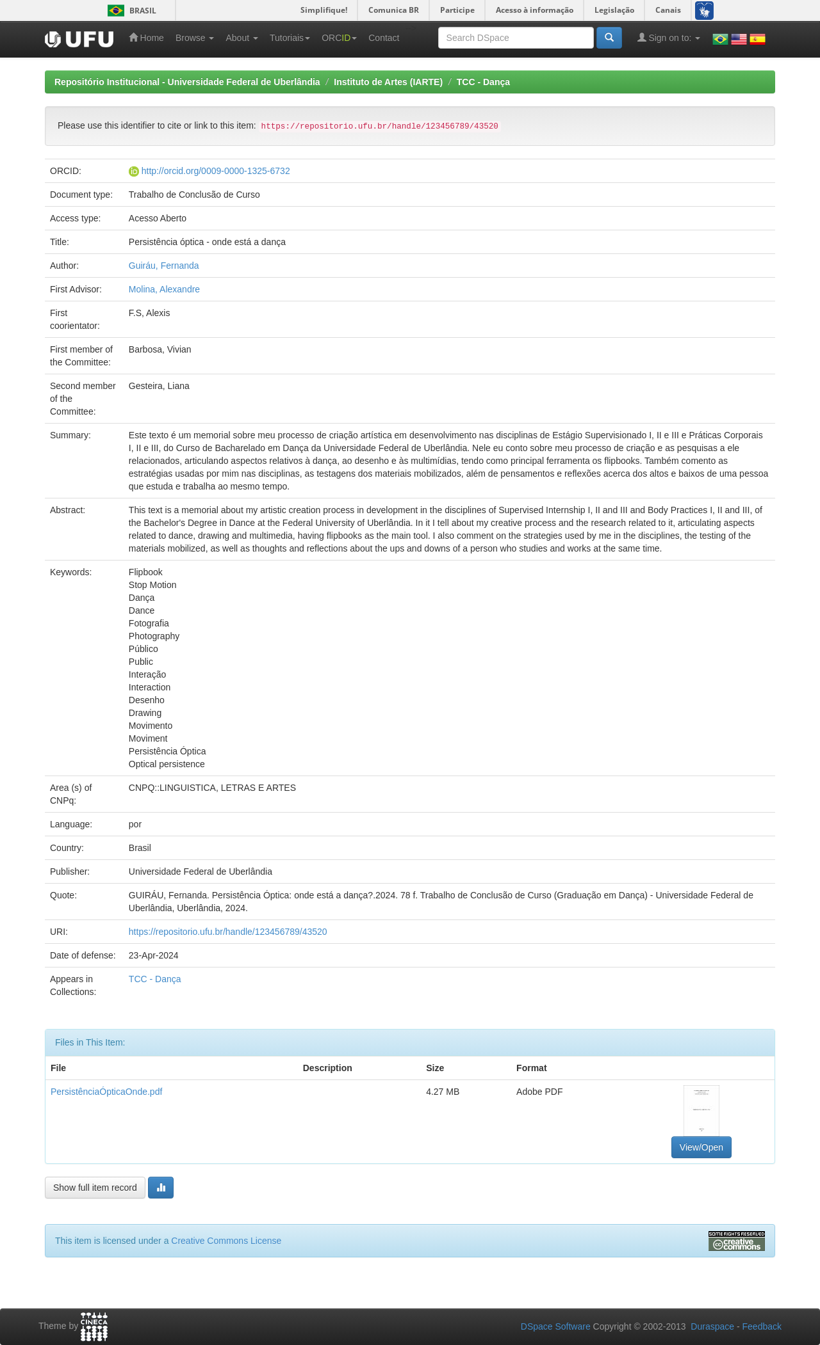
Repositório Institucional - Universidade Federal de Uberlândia (187, 82)
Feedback (762, 1326)
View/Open (701, 1147)
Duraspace (712, 1326)
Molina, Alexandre (164, 289)
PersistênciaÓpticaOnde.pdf (106, 1091)
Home (146, 37)
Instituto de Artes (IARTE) (388, 82)
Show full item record (95, 1187)
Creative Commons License (226, 1241)
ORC (339, 38)
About (242, 38)
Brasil (129, 10)
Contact (383, 38)
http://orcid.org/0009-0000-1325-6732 (216, 171)
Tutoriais (290, 38)
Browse (195, 38)
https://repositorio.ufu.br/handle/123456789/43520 (228, 932)
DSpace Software (556, 1326)
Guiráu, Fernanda (164, 265)
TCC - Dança (483, 82)
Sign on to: (669, 37)
